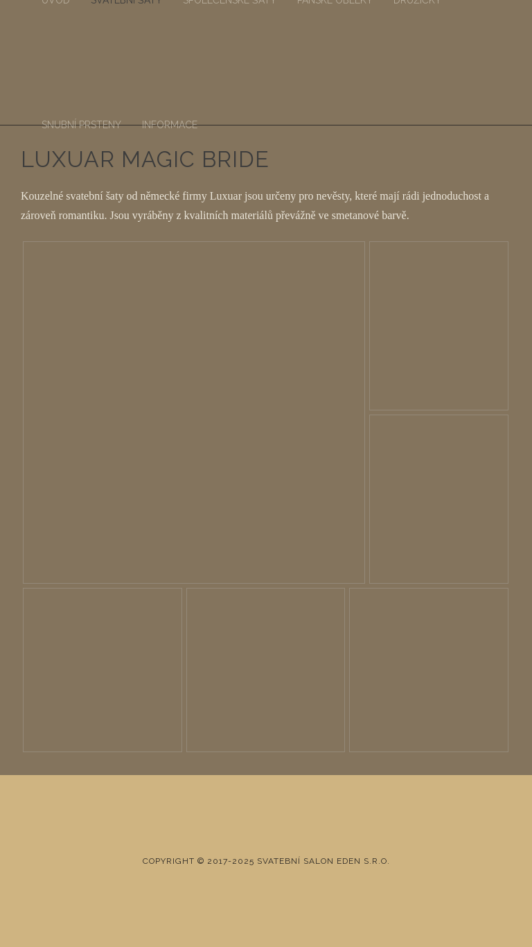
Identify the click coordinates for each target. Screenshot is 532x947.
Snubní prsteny (81, 124)
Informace (169, 124)
